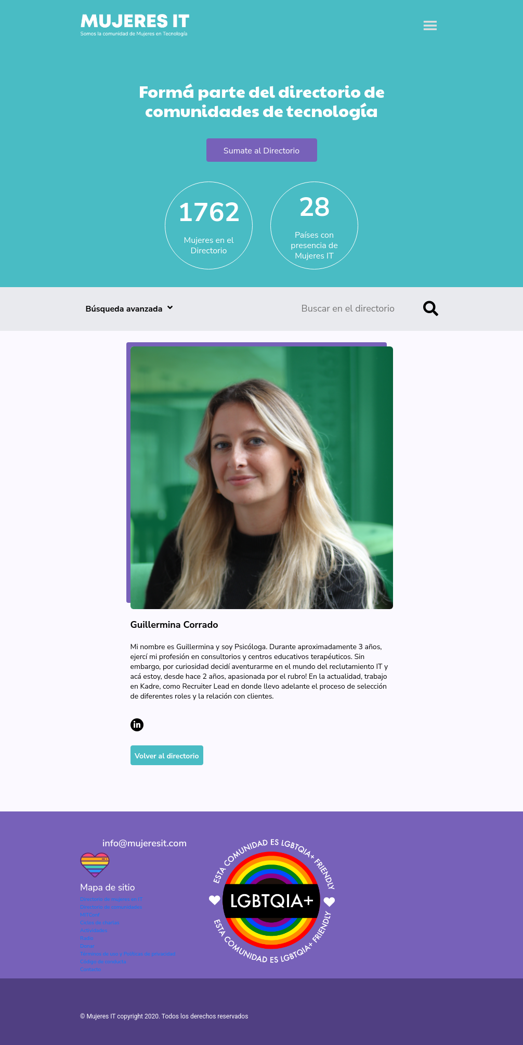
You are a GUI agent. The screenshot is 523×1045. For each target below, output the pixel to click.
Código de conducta (103, 961)
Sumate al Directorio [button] (261, 151)
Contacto (90, 969)
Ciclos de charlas (100, 922)
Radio (87, 938)
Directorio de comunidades (111, 907)
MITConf (90, 915)
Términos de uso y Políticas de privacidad (127, 954)
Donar (87, 946)
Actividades (93, 930)
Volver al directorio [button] (167, 756)
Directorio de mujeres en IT (111, 899)
